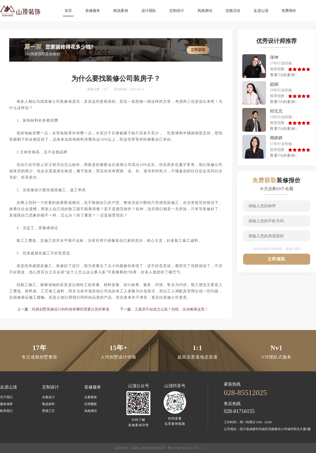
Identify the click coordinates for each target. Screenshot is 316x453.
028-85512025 (245, 392)
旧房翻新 (90, 404)
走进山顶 (261, 11)
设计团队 (148, 11)
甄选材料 (48, 404)
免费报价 (289, 11)
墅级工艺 (48, 411)
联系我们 (6, 411)
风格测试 (204, 11)
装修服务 (92, 11)
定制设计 (176, 11)
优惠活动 (232, 11)
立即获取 (198, 50)
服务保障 (6, 404)
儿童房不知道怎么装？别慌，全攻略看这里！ (171, 309)
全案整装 (90, 397)
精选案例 (120, 11)
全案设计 (48, 397)
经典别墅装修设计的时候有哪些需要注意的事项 (70, 309)
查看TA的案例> (283, 75)
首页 (68, 11)
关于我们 (6, 397)
